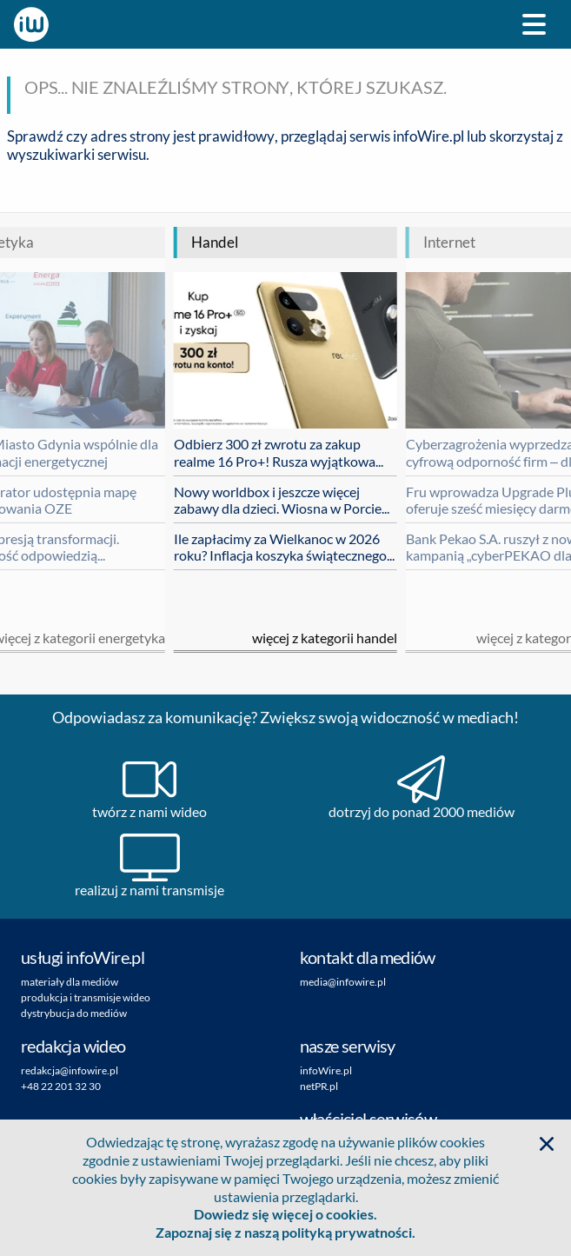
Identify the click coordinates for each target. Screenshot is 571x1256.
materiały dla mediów (69, 981)
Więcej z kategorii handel (324, 637)
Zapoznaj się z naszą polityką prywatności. (285, 1232)
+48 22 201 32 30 (61, 1086)
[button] (546, 1143)
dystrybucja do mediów (74, 1013)
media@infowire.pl (343, 981)
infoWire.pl (428, 136)
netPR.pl (319, 1086)
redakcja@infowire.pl (69, 1070)
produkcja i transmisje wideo (85, 997)
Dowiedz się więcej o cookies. (285, 1214)
